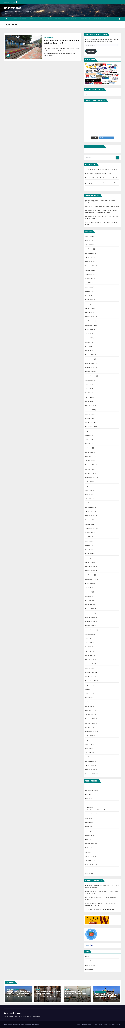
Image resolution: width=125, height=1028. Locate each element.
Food (50, 19)
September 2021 (90, 477)
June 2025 (88, 287)
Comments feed (90, 965)
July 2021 (88, 486)
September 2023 (90, 376)
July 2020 (88, 537)
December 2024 (90, 312)
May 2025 (88, 291)
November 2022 (90, 418)
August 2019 (89, 583)
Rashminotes (12, 8)
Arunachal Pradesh (91, 814)
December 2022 (90, 414)
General (87, 798)
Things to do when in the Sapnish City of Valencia (101, 169)
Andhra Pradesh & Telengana (94, 809)
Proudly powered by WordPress (12, 1024)
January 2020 (89, 562)
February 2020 (89, 558)
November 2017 (90, 672)
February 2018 (89, 659)
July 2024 (88, 333)
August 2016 (89, 736)
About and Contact (18, 19)
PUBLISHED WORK (100, 19)
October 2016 (89, 727)
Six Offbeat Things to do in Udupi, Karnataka (99, 909)
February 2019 (89, 609)
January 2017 (89, 714)
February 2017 (89, 710)
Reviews (58, 19)
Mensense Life (89, 210)
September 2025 (90, 274)
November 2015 (90, 774)
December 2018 (90, 617)
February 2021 (89, 507)
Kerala (87, 839)
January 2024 (89, 359)
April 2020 (88, 549)
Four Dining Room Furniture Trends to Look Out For (101, 178)
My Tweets (88, 94)
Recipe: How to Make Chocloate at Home (98, 188)
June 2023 (88, 388)
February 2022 (89, 456)
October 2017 (89, 676)
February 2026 (89, 253)
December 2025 (90, 261)
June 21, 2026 (42, 996)
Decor (42, 19)
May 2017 (88, 697)
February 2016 (89, 761)
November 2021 (90, 469)
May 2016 (88, 748)
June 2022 (88, 439)
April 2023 (88, 397)
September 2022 (90, 426)
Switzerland (89, 856)
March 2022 (89, 452)
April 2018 (88, 651)
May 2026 (88, 240)
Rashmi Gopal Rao (64, 46)
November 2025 (90, 266)
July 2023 (88, 384)
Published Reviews (97, 1024)
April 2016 (88, 752)
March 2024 (89, 350)
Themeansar (36, 1024)
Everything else (70, 19)
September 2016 (90, 731)
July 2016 (88, 740)
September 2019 (90, 579)
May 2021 (88, 494)
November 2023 (90, 367)
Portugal (87, 848)
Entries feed (89, 961)
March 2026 (89, 249)
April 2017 (88, 702)
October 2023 (89, 371)
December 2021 (90, 465)
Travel (33, 19)
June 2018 (88, 642)
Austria (87, 818)
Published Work (107, 1024)
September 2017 (90, 680)
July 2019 (88, 587)
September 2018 (90, 630)
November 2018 (90, 621)
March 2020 (89, 553)
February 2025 (89, 304)
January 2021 (89, 511)
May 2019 (88, 596)
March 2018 (89, 655)
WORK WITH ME (85, 19)
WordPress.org (89, 969)
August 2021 (89, 482)
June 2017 (88, 693)
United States (89, 869)
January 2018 (89, 664)
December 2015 (90, 769)
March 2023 (89, 401)
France (87, 826)
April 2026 (88, 244)
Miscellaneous (89, 843)
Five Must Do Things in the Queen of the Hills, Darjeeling (105, 996)
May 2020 (88, 545)
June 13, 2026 (71, 996)
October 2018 (89, 625)
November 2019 (90, 570)
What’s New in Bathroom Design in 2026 (98, 173)
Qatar (87, 852)
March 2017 (88, 706)
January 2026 (89, 257)
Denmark (88, 822)
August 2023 (89, 380)
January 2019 (89, 613)
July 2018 (88, 638)
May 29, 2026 (100, 998)
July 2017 (88, 689)
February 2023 (89, 405)
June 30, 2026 (12, 996)
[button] (116, 19)
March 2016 (88, 757)
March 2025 (89, 299)
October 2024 (89, 321)
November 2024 (90, 316)
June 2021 (88, 490)
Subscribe (90, 51)
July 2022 (88, 435)
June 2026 (88, 236)
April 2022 (88, 448)
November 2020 (90, 520)
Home (78, 1024)
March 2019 (89, 604)
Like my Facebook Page (94, 146)
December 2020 (90, 515)
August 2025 (89, 278)
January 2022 (89, 460)
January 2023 (89, 410)
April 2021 (88, 498)
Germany (88, 831)
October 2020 (89, 524)
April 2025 (88, 295)
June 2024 (88, 338)
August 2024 (89, 329)
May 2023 (88, 393)
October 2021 (89, 473)
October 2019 (89, 575)
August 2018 (89, 634)
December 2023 (90, 363)
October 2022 (89, 422)
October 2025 (89, 270)
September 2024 (90, 325)
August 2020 (89, 532)
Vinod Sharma (89, 222)
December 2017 (90, 668)
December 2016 (90, 719)
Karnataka (88, 835)
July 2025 (88, 283)
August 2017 (89, 685)
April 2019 (88, 600)
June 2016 (88, 744)
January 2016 (89, 765)
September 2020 (90, 528)
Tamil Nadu (46, 37)
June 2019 (88, 592)
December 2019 (90, 566)
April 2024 (88, 346)
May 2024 (88, 342)
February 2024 (89, 355)
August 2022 (89, 431)
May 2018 (88, 647)
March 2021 (88, 503)
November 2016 (90, 723)
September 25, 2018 (51, 46)
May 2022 (88, 443)
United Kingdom (90, 865)
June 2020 (88, 541)
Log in (87, 956)
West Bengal (89, 873)
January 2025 (89, 308)
